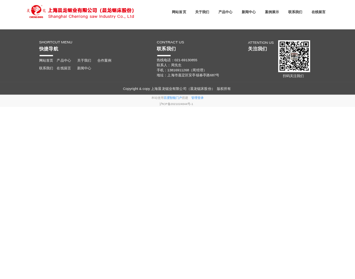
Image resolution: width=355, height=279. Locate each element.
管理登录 (197, 98)
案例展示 (272, 12)
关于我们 (202, 12)
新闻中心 (249, 12)
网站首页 (179, 12)
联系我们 (295, 12)
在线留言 (319, 12)
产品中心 (225, 12)
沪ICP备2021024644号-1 (176, 103)
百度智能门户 (173, 98)
